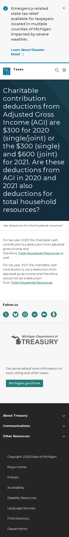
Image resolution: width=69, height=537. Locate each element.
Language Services (21, 508)
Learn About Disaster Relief (28, 52)
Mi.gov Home (16, 467)
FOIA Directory (18, 518)
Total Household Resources (39, 253)
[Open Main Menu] (64, 70)
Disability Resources (21, 498)
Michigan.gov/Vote (24, 383)
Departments (17, 529)
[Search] (57, 70)
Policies (12, 477)
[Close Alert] (64, 8)
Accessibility (15, 487)
